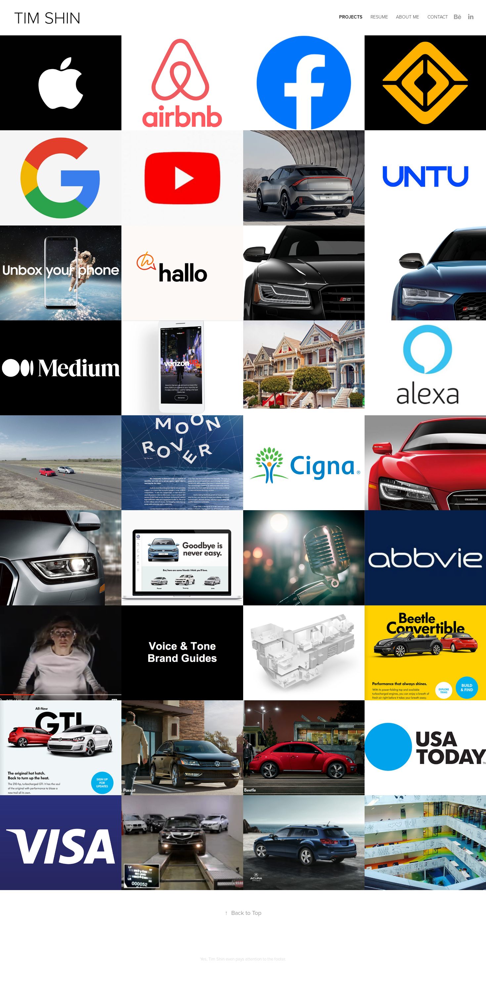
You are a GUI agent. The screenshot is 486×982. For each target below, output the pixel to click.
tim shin (47, 17)
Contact (437, 17)
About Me (407, 17)
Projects (350, 17)
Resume (379, 17)
